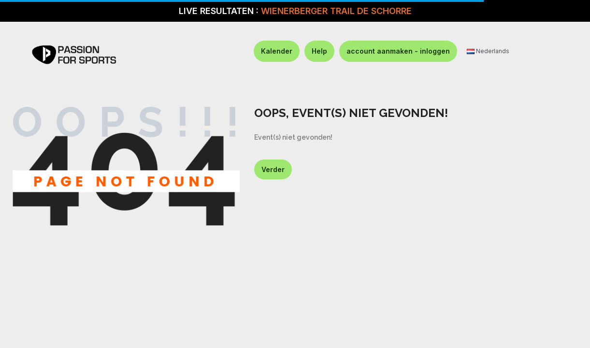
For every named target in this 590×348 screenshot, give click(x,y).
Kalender (276, 51)
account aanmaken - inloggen (398, 51)
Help (319, 51)
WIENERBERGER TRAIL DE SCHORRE (336, 11)
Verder (273, 169)
